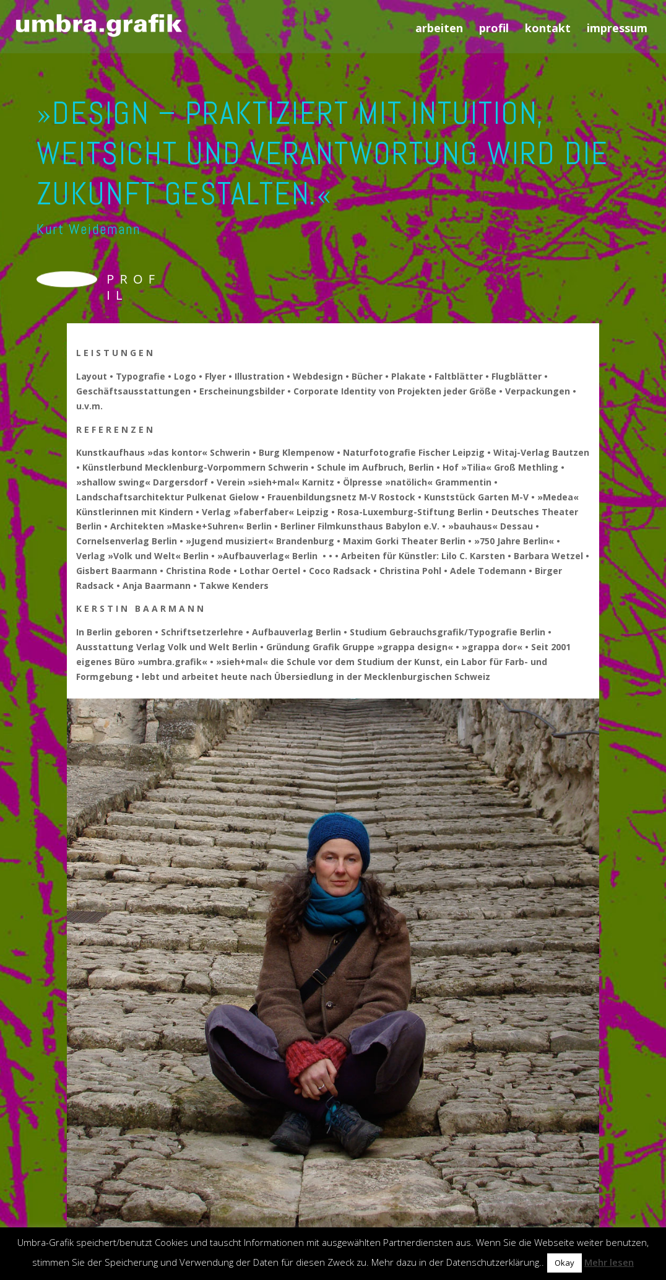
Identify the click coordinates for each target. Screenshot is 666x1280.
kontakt (548, 29)
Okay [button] (564, 1262)
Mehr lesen (609, 1262)
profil (494, 29)
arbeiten (439, 29)
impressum (617, 29)
